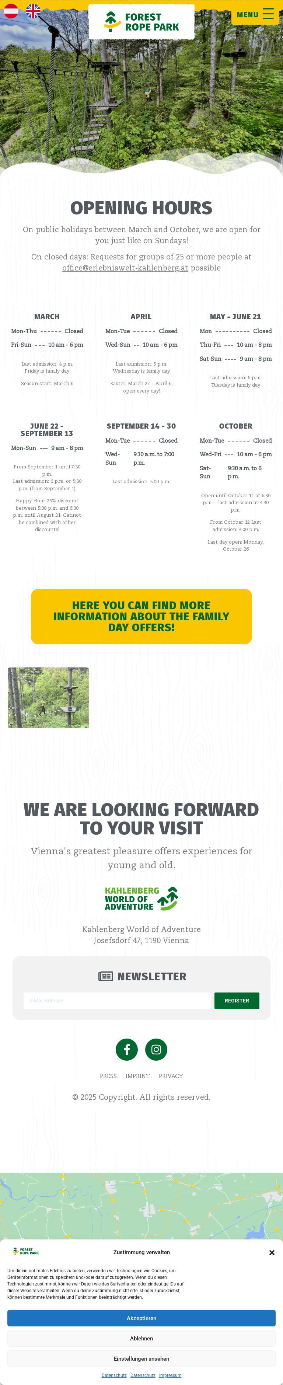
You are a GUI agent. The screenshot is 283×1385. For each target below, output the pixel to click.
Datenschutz (114, 1375)
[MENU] (268, 13)
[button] (272, 1252)
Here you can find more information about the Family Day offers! (141, 616)
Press (108, 1076)
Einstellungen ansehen (141, 1359)
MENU (248, 15)
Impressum (170, 1375)
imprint (138, 1076)
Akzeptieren (141, 1318)
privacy (171, 1076)
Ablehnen (141, 1338)
